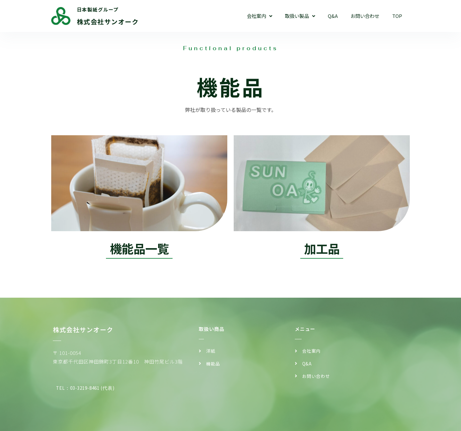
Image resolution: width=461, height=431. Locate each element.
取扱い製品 (300, 16)
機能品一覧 (139, 248)
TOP (397, 15)
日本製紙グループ (98, 9)
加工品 (321, 248)
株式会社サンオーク (108, 21)
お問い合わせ (365, 15)
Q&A (333, 15)
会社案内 (259, 16)
